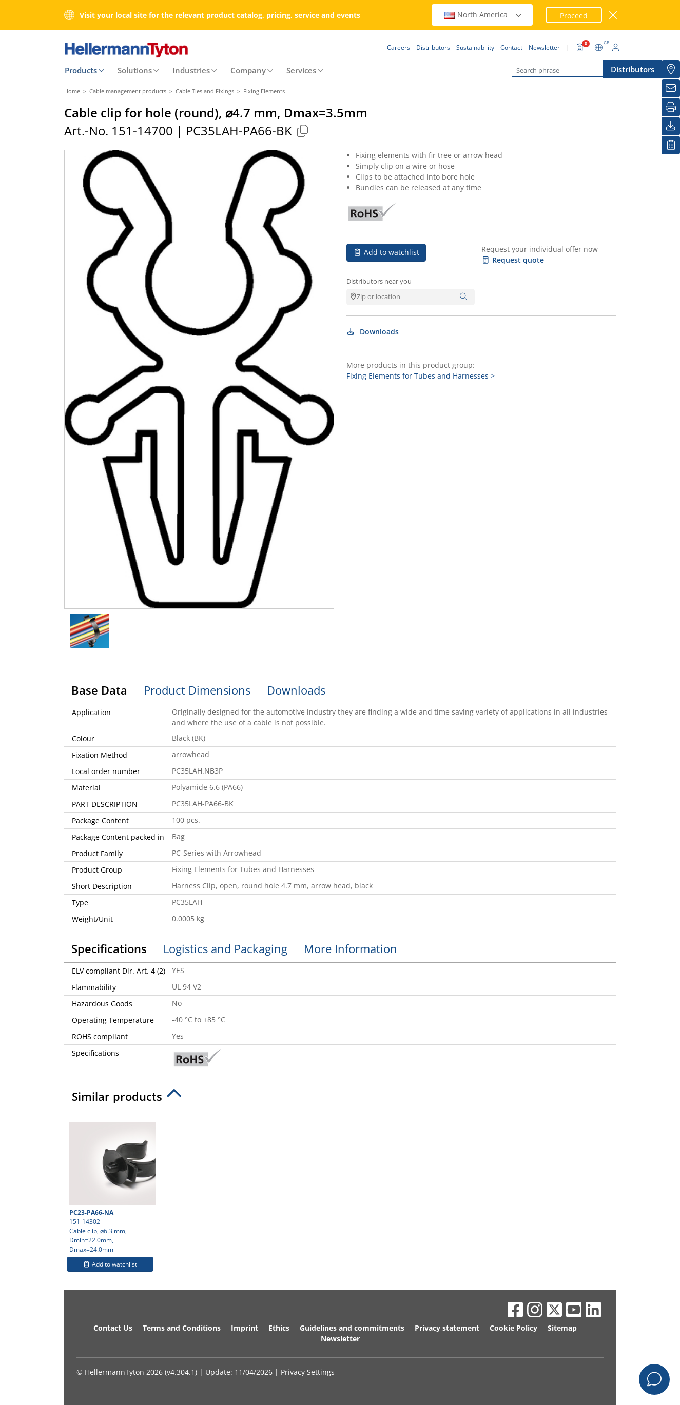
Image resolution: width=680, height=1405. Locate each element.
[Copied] (302, 131)
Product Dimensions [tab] (197, 690)
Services (301, 70)
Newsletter (340, 1338)
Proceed (574, 16)
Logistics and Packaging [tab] (225, 948)
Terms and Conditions (182, 1328)
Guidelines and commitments (352, 1328)
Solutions (135, 70)
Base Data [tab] (99, 690)
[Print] (671, 107)
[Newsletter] (671, 88)
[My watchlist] (671, 145)
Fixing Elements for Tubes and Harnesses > (420, 376)
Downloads (372, 332)
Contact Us (112, 1328)
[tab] (340, 1099)
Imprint (244, 1328)
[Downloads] (671, 126)
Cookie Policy (513, 1328)
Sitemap (562, 1328)
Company (248, 70)
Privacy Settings (308, 1372)
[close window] (613, 15)
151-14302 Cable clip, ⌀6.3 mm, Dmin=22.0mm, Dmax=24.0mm (111, 1188)
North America (483, 14)
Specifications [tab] (109, 948)
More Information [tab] (350, 948)
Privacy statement (447, 1328)
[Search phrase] (563, 70)
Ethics (278, 1328)
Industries (191, 70)
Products (81, 70)
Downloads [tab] (296, 690)
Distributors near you (379, 281)
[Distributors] (671, 69)
